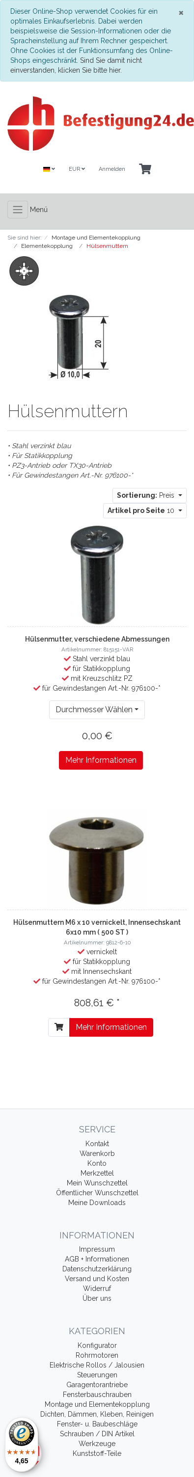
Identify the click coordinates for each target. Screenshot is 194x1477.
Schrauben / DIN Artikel (97, 1434)
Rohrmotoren (97, 1355)
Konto (97, 1163)
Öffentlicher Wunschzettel (97, 1193)
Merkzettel (97, 1173)
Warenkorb (97, 1153)
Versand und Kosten (97, 1279)
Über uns (97, 1298)
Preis (146, 495)
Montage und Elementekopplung (97, 1404)
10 (142, 510)
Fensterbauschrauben (97, 1394)
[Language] (49, 169)
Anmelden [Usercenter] (112, 169)
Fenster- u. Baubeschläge (97, 1424)
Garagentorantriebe (97, 1385)
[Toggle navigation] (17, 209)
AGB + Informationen (97, 1259)
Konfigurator (97, 1345)
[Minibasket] (145, 170)
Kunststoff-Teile (97, 1453)
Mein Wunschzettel (97, 1183)
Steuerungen (97, 1375)
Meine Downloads (97, 1203)
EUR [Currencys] (77, 169)
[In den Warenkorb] (59, 1027)
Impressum (97, 1249)
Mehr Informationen (101, 760)
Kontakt (97, 1144)
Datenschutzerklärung (97, 1269)
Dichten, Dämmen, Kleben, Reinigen (97, 1414)
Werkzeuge (97, 1444)
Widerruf (97, 1288)
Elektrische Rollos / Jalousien (97, 1365)
